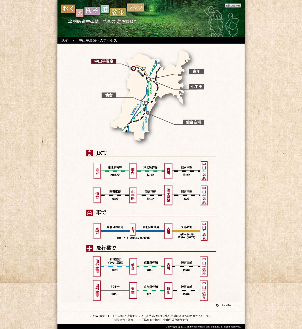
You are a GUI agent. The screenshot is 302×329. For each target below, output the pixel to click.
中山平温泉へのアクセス (98, 40)
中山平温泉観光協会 (148, 319)
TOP (64, 40)
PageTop (227, 305)
